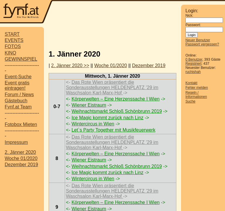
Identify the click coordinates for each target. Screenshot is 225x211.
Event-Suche (18, 76)
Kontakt (191, 83)
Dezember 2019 (21, 164)
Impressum (16, 142)
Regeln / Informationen (196, 95)
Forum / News (19, 94)
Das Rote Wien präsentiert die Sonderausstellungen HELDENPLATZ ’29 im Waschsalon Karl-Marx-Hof (112, 87)
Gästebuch (16, 100)
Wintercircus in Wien (92, 123)
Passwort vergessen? (202, 44)
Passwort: (193, 25)
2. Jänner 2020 (20, 152)
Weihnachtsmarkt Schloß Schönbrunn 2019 (116, 111)
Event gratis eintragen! (17, 85)
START (12, 34)
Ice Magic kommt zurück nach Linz (107, 117)
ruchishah (193, 72)
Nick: (189, 15)
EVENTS (14, 40)
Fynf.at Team (18, 106)
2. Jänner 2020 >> (70, 65)
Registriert (193, 64)
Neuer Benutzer (197, 40)
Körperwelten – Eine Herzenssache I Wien (115, 98)
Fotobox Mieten (21, 124)
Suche (190, 101)
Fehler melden (196, 88)
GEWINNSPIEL (21, 59)
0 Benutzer (193, 59)
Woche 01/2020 (21, 158)
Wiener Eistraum (88, 105)
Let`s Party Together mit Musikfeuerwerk (113, 129)
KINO (10, 52)
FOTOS (13, 46)
